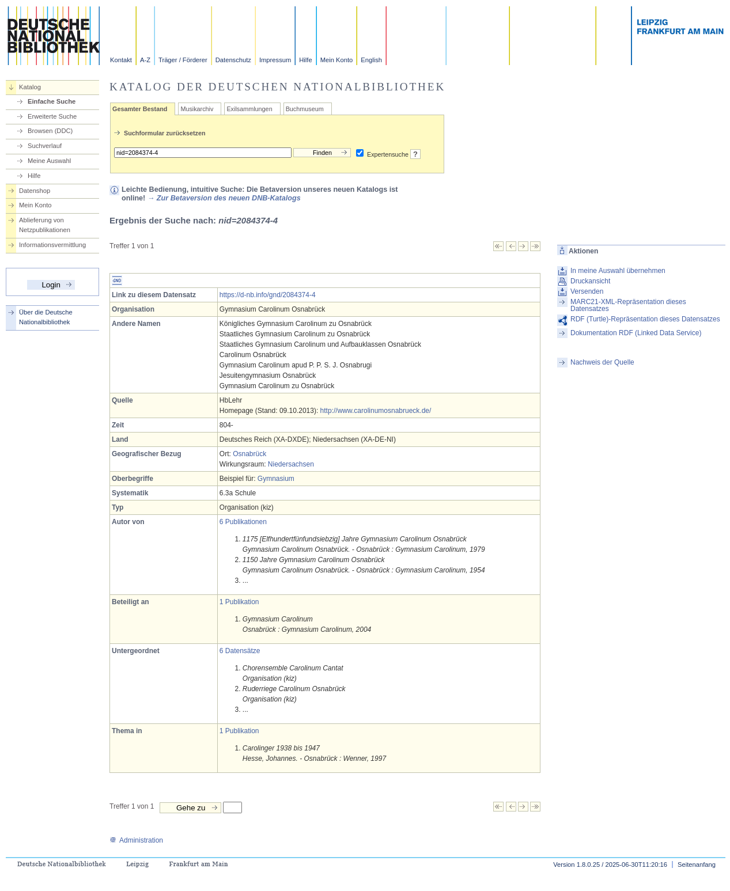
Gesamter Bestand (139, 108)
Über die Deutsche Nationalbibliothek (46, 317)
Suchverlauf (45, 145)
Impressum (275, 59)
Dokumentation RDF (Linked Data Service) (635, 333)
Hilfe (305, 59)
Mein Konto (336, 59)
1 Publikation (239, 602)
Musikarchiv (196, 108)
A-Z (145, 59)
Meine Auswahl (49, 160)
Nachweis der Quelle (602, 362)
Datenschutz (233, 59)
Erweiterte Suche (52, 116)
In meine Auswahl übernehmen (617, 271)
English (371, 59)
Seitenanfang (697, 864)
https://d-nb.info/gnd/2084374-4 (268, 295)
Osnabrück (249, 454)
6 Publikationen (243, 522)
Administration (136, 840)
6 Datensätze (240, 651)
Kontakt (121, 59)
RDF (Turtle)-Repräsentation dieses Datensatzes (645, 319)
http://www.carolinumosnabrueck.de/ (376, 411)
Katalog (30, 87)
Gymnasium (276, 479)
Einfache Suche (51, 101)
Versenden (586, 291)
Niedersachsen (291, 464)
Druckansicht (590, 281)
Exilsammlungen (249, 108)
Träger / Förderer (182, 59)
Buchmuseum (305, 108)
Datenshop (34, 190)
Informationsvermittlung (52, 244)
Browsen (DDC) (50, 130)
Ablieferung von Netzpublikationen (44, 225)
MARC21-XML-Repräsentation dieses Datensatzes (628, 305)
